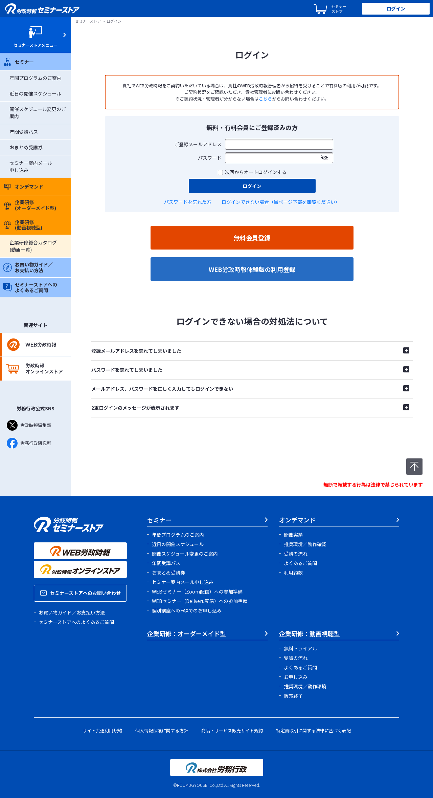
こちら (265, 98)
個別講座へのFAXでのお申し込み (187, 610)
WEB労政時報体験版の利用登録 (252, 269)
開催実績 (293, 534)
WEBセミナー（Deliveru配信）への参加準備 (199, 601)
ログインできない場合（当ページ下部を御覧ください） (281, 201)
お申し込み (295, 676)
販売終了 (293, 695)
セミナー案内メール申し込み (182, 582)
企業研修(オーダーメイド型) (29, 205)
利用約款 (293, 572)
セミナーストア (88, 21)
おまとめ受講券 (26, 147)
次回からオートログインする (256, 172)
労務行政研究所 (29, 443)
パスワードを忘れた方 (187, 201)
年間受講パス (23, 131)
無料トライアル (300, 648)
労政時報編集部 (29, 425)
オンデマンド (23, 186)
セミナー (18, 61)
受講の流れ (295, 553)
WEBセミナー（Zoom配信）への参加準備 (197, 591)
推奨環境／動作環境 (305, 686)
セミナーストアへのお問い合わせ (80, 592)
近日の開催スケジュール (35, 93)
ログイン (395, 8)
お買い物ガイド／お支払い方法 (28, 267)
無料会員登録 (252, 237)
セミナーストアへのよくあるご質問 (30, 287)
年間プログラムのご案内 (35, 77)
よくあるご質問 (300, 563)
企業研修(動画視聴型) (22, 225)
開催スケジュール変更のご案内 (185, 553)
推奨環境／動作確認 (305, 544)
